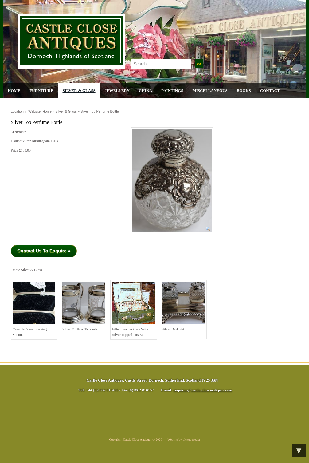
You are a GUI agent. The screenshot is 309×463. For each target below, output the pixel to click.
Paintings (172, 90)
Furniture (41, 90)
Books (244, 90)
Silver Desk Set (183, 306)
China (145, 90)
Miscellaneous (209, 90)
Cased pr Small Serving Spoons (34, 309)
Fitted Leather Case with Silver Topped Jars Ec (133, 309)
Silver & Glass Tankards (83, 306)
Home (14, 90)
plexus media (191, 439)
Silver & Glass (78, 90)
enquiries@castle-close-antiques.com (202, 390)
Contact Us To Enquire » (43, 250)
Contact (270, 90)
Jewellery (117, 90)
